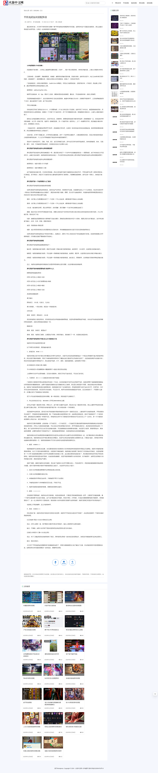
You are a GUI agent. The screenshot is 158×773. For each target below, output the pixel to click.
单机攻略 (142, 3)
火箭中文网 (78, 768)
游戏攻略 (149, 3)
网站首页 (118, 3)
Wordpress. (60, 768)
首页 (31, 10)
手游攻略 (126, 3)
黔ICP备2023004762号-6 (96, 768)
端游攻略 (134, 3)
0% (155, 693)
